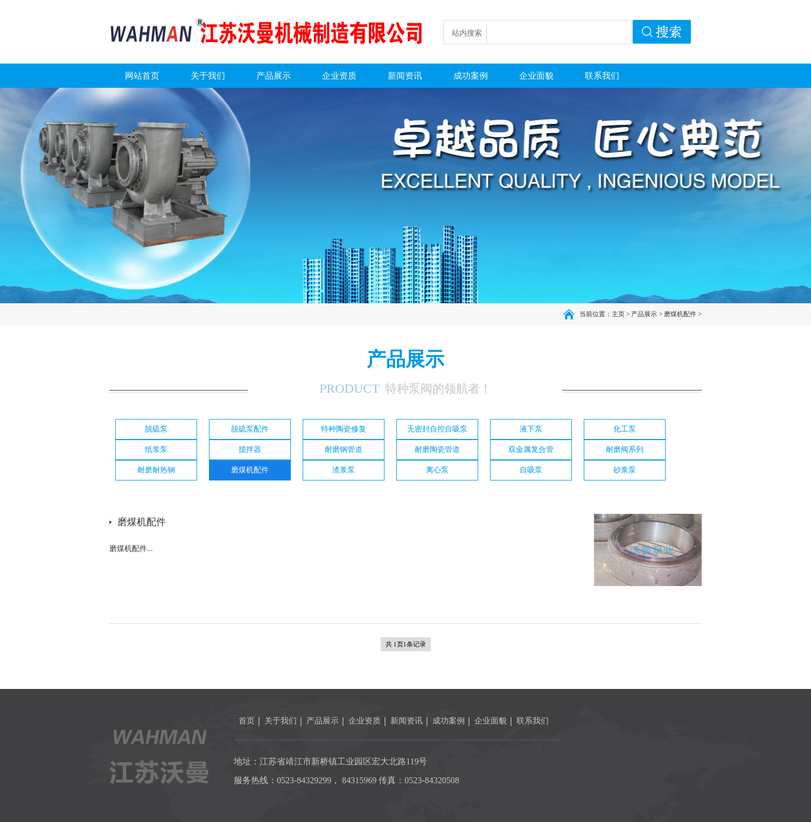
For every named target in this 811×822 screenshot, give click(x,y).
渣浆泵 (343, 470)
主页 (618, 314)
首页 (247, 720)
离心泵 (437, 470)
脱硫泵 (156, 429)
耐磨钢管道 (343, 449)
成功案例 (448, 720)
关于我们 (280, 720)
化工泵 (624, 429)
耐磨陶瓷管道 (437, 449)
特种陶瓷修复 (343, 429)
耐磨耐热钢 (156, 470)
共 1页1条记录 (406, 644)
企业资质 (364, 720)
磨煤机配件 (680, 314)
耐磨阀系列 (625, 449)
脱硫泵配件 (250, 429)
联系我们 (532, 720)
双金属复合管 (531, 449)
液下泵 (531, 429)
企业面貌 (490, 720)
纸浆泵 (156, 449)
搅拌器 (250, 449)
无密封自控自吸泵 (437, 429)
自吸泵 (531, 470)
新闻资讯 (406, 720)
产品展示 (644, 314)
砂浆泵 (624, 470)
